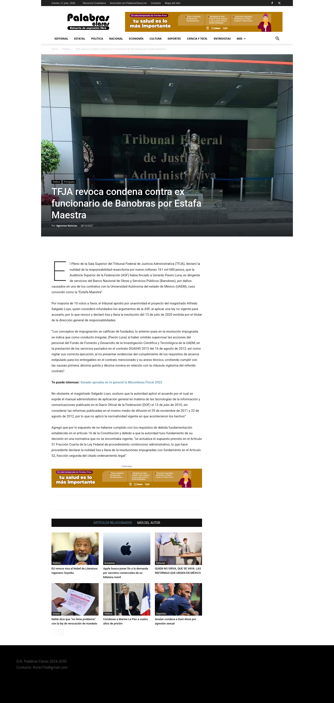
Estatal (79, 38)
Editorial (61, 38)
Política (97, 38)
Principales (69, 181)
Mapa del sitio (172, 3)
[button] (277, 39)
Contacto (156, 3)
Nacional (116, 38)
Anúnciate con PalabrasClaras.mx (128, 3)
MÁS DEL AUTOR (148, 522)
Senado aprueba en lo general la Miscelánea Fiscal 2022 (121, 382)
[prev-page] (54, 632)
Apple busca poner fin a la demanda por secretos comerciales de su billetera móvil (125, 573)
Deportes (174, 38)
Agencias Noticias (66, 225)
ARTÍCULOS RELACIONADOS (112, 522)
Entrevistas (222, 38)
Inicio (54, 49)
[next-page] (61, 632)
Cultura (155, 38)
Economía (136, 38)
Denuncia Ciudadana (94, 3)
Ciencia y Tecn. (197, 38)
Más (241, 38)
